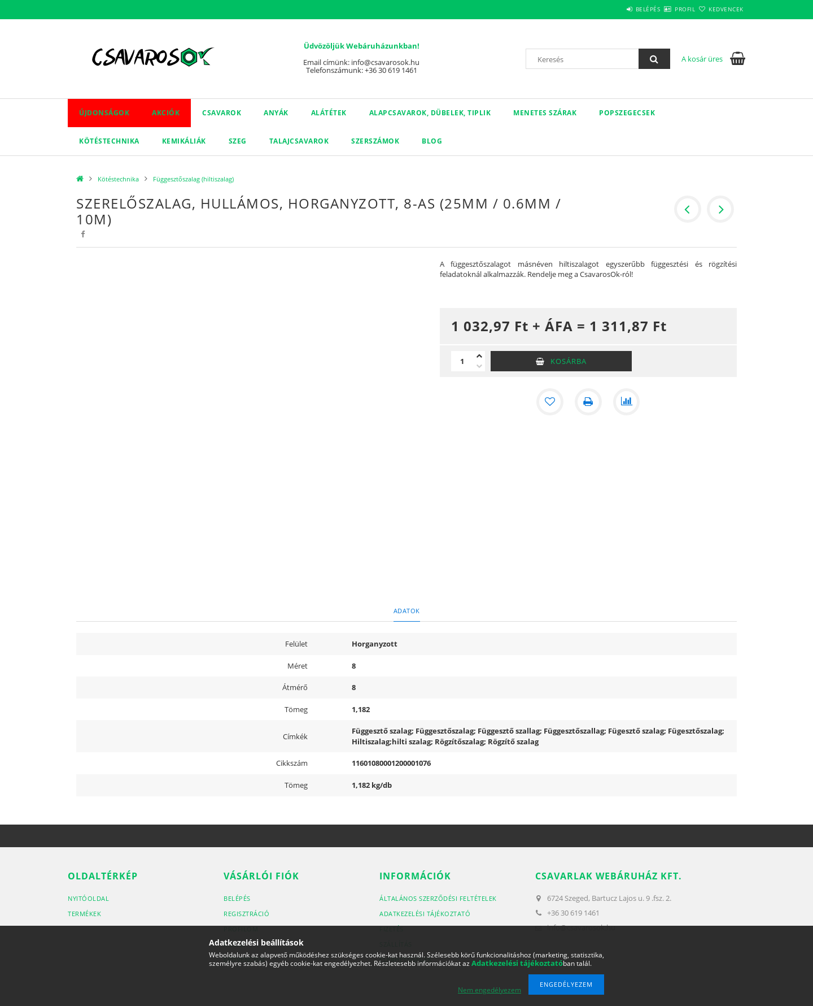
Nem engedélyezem (489, 990)
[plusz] (479, 356)
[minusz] (479, 366)
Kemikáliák (184, 141)
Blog (432, 141)
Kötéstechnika (109, 141)
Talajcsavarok (299, 141)
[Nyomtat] (588, 401)
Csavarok (221, 113)
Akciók (166, 113)
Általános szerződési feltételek (438, 898)
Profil (665, 9)
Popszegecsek (627, 113)
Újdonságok (104, 113)
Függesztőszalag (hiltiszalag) (193, 179)
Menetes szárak (544, 113)
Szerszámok (375, 141)
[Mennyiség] (462, 361)
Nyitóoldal (88, 898)
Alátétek (329, 113)
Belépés (614, 9)
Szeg (238, 141)
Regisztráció (246, 913)
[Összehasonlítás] (626, 401)
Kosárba (568, 361)
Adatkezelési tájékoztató (424, 913)
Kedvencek (719, 9)
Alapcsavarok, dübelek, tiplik (430, 113)
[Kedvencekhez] (549, 401)
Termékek (84, 913)
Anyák (276, 113)
